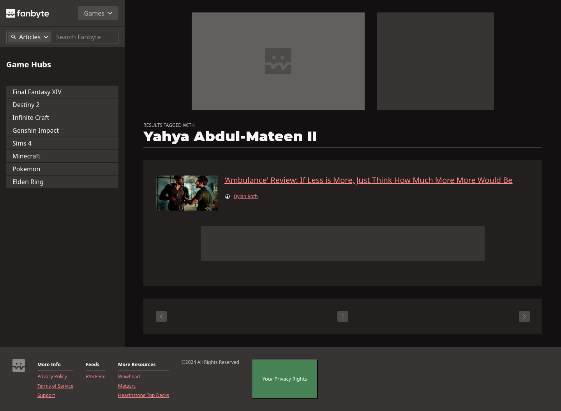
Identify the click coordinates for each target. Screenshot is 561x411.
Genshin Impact (35, 130)
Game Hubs (28, 64)
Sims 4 (22, 143)
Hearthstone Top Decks (143, 395)
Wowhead (129, 377)
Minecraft (26, 156)
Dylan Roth (246, 196)
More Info (49, 365)
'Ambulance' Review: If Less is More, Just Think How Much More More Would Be (368, 180)
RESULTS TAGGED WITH (169, 125)
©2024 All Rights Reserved (210, 362)
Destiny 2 (26, 104)
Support (46, 395)
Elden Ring (28, 181)
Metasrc (127, 386)
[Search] (85, 37)
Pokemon (26, 169)
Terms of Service (55, 386)
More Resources (136, 365)
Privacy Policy (52, 377)
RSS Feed (96, 377)
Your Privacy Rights (285, 378)
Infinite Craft (30, 117)
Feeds (92, 365)
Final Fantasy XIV (37, 92)
